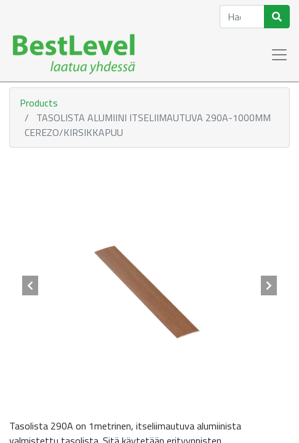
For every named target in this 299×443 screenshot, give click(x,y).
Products (39, 102)
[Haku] (277, 16)
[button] (30, 285)
